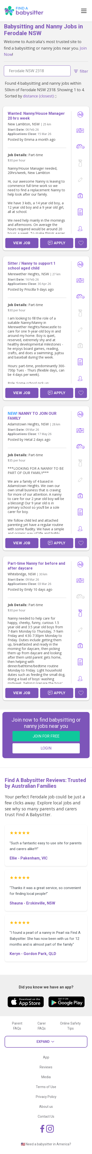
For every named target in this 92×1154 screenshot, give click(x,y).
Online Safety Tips (70, 1025)
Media (46, 1077)
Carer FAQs (41, 1025)
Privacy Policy (46, 1097)
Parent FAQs (17, 1025)
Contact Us (46, 1116)
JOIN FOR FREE (46, 736)
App (46, 1057)
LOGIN (46, 748)
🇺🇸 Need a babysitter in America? (46, 1144)
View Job (21, 243)
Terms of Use (46, 1087)
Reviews (46, 1067)
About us (46, 1107)
